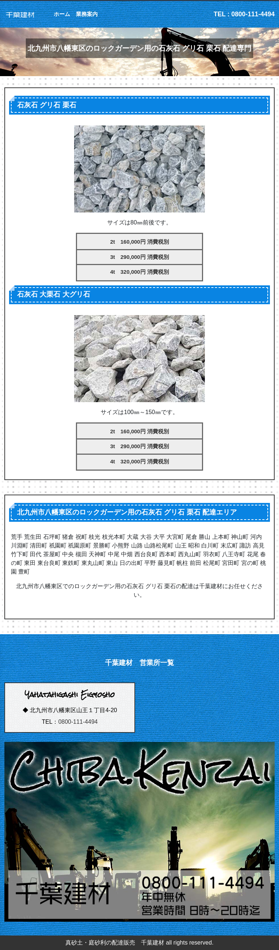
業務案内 (87, 14)
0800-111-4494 (78, 722)
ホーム (62, 14)
